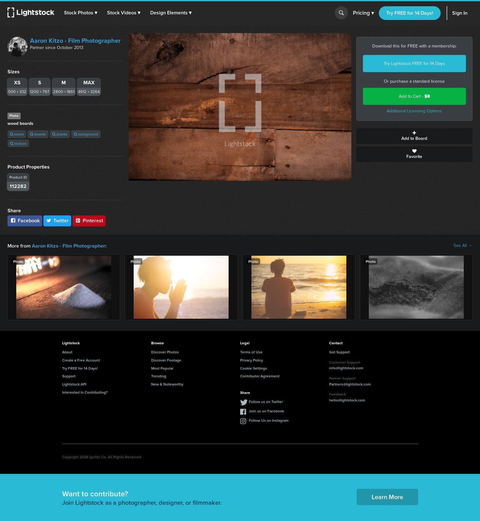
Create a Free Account (81, 359)
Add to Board (414, 136)
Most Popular (162, 368)
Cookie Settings (253, 368)
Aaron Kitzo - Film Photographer (75, 40)
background (86, 134)
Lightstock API (74, 383)
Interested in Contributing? (85, 392)
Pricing (363, 13)
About (67, 351)
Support (69, 375)
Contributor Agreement (260, 375)
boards (38, 134)
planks (59, 134)
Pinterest (89, 220)
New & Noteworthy (167, 383)
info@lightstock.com (346, 367)
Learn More (387, 496)
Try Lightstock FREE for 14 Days (414, 63)
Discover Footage (166, 359)
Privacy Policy (251, 359)
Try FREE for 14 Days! (409, 13)
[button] (80, 12)
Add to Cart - (414, 96)
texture (18, 143)
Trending (158, 375)
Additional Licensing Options (414, 111)
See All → (463, 246)
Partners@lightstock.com (350, 383)
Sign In (460, 13)
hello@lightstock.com (347, 399)
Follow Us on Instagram (269, 420)
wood (17, 134)
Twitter (57, 220)
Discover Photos (165, 351)
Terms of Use (251, 351)
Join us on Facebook (266, 410)
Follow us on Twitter (266, 401)
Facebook (25, 220)
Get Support (339, 351)
